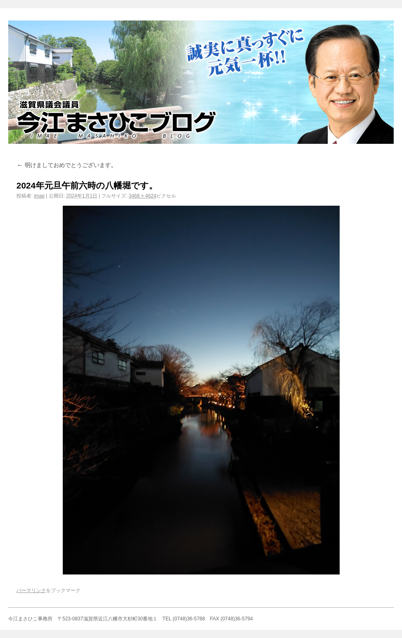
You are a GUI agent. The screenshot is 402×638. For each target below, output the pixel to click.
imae (39, 196)
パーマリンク (31, 590)
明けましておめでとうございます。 (66, 165)
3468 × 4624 (142, 196)
